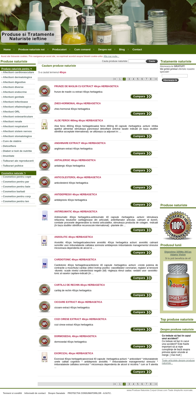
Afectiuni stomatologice (17, 136)
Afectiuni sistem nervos (17, 131)
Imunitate (8, 155)
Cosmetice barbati (14, 191)
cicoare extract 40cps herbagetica (71, 307)
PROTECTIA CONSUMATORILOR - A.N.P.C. (89, 393)
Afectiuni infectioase (15, 101)
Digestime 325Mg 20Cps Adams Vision (177, 253)
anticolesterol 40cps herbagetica (71, 183)
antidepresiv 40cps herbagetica (70, 200)
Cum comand (82, 49)
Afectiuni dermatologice (17, 77)
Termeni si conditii (12, 393)
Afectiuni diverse (13, 87)
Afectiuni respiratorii (15, 126)
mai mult (175, 355)
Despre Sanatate (56, 393)
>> (155, 79)
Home (7, 49)
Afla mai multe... (111, 56)
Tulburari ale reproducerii (18, 160)
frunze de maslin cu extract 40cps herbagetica (78, 91)
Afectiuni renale (12, 121)
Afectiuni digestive (14, 82)
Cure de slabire (12, 141)
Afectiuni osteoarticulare (18, 116)
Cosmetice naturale (13, 173)
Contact (137, 49)
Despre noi (104, 49)
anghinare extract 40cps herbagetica (73, 148)
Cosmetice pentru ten (16, 201)
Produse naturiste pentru (16, 68)
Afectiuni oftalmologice (17, 106)
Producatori (59, 49)
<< (115, 79)
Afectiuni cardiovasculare (18, 72)
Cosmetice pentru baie (16, 186)
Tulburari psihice (13, 165)
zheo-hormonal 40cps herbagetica (72, 109)
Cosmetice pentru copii (17, 176)
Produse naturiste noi (31, 49)
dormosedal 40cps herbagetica (70, 341)
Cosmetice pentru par (16, 181)
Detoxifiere (9, 146)
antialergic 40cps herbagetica (69, 165)
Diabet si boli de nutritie (17, 150)
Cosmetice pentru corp (17, 196)
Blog (122, 49)
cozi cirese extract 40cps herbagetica (73, 324)
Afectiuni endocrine (15, 91)
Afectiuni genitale (13, 96)
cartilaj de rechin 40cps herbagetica (72, 290)
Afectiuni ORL (11, 111)
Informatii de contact (35, 393)
